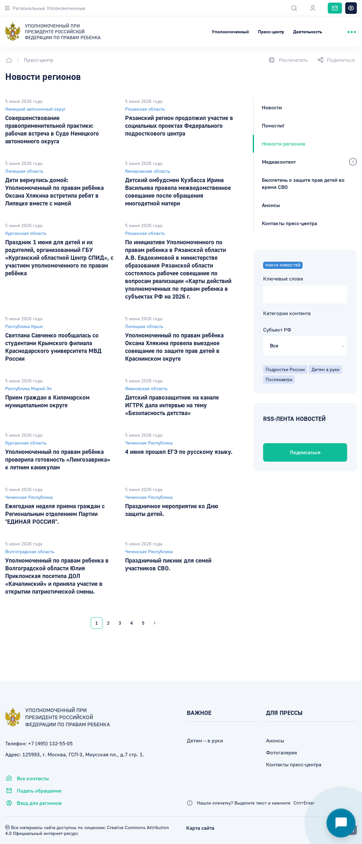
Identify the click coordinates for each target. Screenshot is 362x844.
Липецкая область (24, 171)
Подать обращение (33, 791)
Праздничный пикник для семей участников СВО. (168, 564)
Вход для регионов (33, 803)
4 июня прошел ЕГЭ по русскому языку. (178, 451)
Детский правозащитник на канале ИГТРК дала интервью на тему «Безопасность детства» (172, 405)
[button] (305, 346)
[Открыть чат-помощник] (341, 823)
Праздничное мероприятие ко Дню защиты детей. (171, 509)
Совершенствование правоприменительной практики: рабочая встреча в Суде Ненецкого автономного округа (52, 129)
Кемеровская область (147, 171)
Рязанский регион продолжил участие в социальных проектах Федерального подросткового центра (179, 125)
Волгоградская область (29, 551)
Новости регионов (283, 143)
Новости (272, 107)
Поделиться (336, 60)
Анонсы (271, 205)
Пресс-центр (271, 31)
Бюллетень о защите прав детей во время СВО (303, 183)
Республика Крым (24, 326)
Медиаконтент (279, 162)
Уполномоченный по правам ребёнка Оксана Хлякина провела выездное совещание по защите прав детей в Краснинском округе (174, 347)
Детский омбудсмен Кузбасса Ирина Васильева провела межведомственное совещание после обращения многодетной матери (178, 191)
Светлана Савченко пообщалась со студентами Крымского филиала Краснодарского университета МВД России (53, 347)
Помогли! (273, 125)
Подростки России (285, 369)
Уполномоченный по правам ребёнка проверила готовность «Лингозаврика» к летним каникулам (57, 459)
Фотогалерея (281, 752)
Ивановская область (146, 388)
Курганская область (26, 233)
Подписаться (305, 452)
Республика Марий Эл (28, 388)
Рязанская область (145, 109)
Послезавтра (279, 379)
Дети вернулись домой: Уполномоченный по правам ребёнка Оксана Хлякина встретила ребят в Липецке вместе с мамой (54, 191)
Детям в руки (325, 369)
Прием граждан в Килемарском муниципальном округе (47, 401)
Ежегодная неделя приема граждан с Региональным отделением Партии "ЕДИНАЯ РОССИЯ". (55, 513)
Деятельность (307, 31)
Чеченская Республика (149, 442)
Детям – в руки (205, 740)
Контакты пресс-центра (289, 223)
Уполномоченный (230, 31)
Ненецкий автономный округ (35, 109)
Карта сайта (200, 828)
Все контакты (27, 778)
